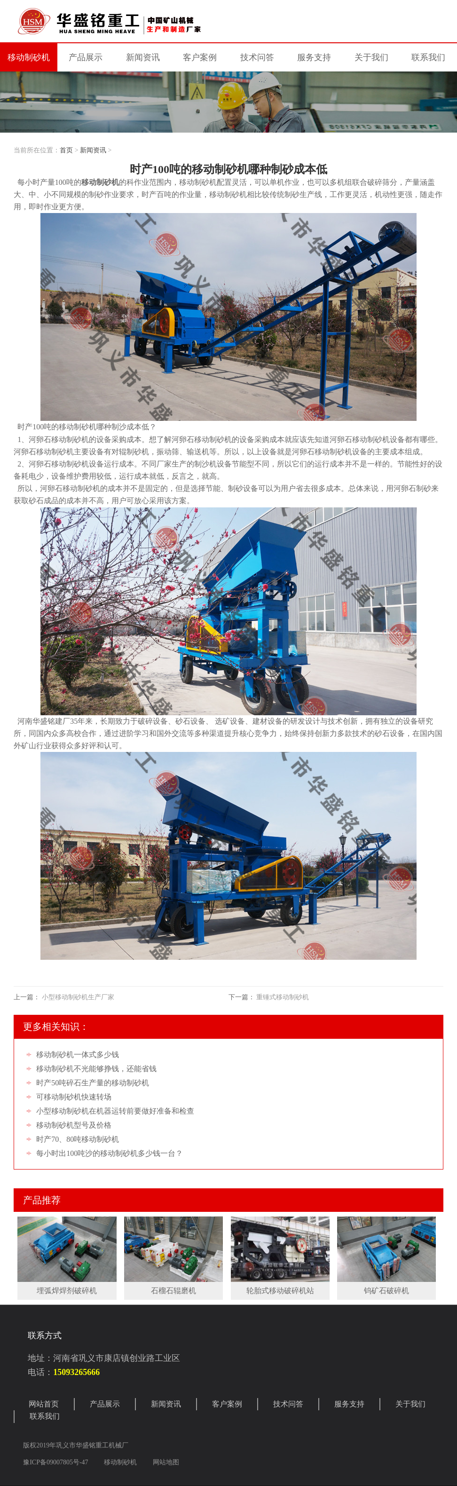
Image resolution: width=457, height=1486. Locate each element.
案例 (200, 57)
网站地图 (166, 1462)
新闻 (143, 57)
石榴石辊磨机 (173, 1291)
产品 (85, 57)
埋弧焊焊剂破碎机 (67, 1291)
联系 (428, 57)
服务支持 (349, 1404)
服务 (314, 57)
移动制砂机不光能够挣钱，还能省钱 (96, 1069)
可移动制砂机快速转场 (73, 1097)
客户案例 (227, 1404)
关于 (371, 57)
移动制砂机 (29, 57)
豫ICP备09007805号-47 (56, 1462)
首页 (66, 150)
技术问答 (257, 57)
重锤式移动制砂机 (282, 997)
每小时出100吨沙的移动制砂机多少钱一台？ (109, 1153)
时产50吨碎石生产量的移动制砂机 (92, 1083)
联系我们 (45, 1416)
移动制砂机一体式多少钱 (77, 1055)
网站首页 (44, 1404)
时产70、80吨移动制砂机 (77, 1139)
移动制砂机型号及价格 (73, 1125)
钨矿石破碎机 (386, 1291)
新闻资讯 (93, 150)
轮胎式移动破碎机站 (280, 1291)
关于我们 (410, 1404)
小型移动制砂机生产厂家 (78, 997)
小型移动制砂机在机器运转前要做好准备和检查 (115, 1111)
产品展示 (105, 1404)
